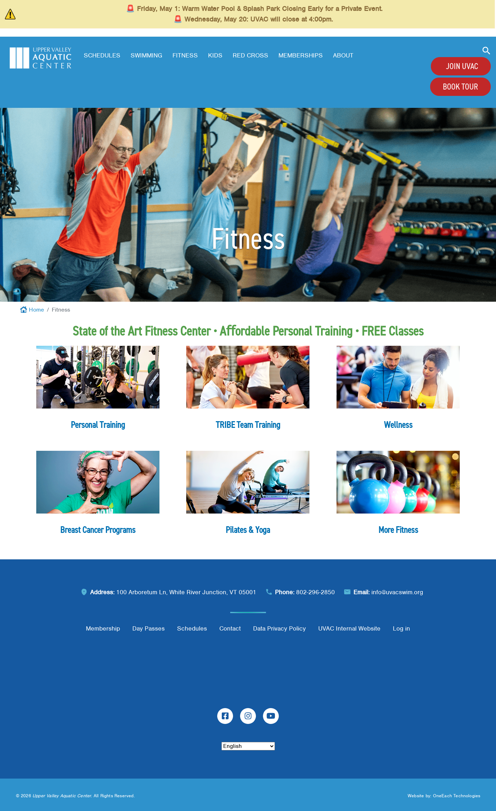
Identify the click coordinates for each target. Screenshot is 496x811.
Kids (215, 55)
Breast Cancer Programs (98, 530)
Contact (230, 628)
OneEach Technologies (457, 796)
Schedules (102, 55)
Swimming (146, 55)
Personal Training (98, 425)
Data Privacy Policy (279, 628)
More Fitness (398, 530)
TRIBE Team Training (248, 425)
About (343, 55)
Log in (401, 628)
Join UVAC (462, 66)
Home (36, 309)
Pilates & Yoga (248, 530)
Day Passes (148, 628)
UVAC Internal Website (349, 628)
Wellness (398, 425)
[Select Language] (248, 746)
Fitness (185, 55)
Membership (103, 628)
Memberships (300, 55)
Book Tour (460, 86)
